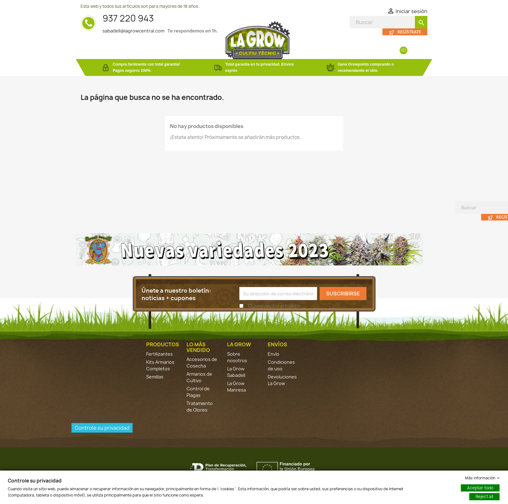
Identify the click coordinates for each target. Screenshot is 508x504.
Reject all (484, 496)
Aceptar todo (480, 488)
